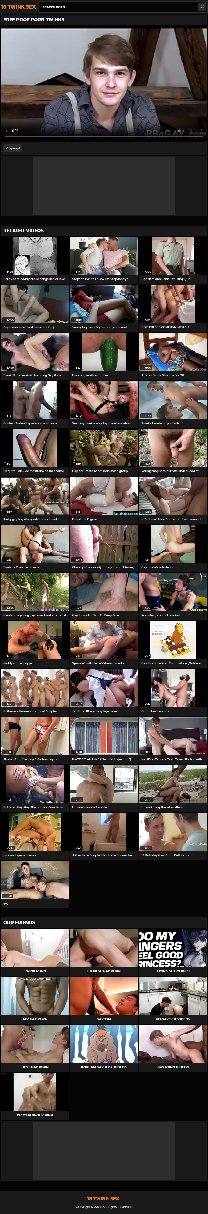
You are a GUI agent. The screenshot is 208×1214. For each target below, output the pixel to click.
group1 (15, 148)
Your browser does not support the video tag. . (104, 84)
